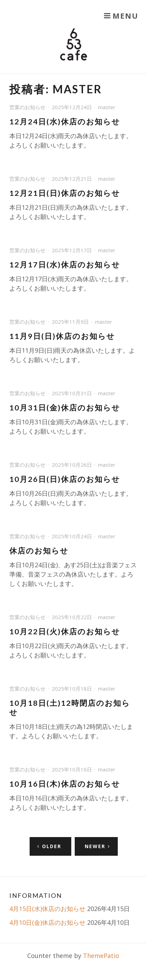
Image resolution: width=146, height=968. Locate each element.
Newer (95, 846)
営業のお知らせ (27, 107)
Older (51, 846)
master (106, 107)
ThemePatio (101, 955)
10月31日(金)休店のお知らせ (64, 407)
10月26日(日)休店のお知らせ (64, 479)
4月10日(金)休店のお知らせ (47, 922)
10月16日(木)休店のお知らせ (64, 783)
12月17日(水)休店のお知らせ (64, 264)
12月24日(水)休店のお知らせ (64, 121)
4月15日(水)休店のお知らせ (47, 908)
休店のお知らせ (39, 550)
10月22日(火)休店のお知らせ (64, 631)
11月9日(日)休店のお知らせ (62, 336)
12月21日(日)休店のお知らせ (64, 193)
